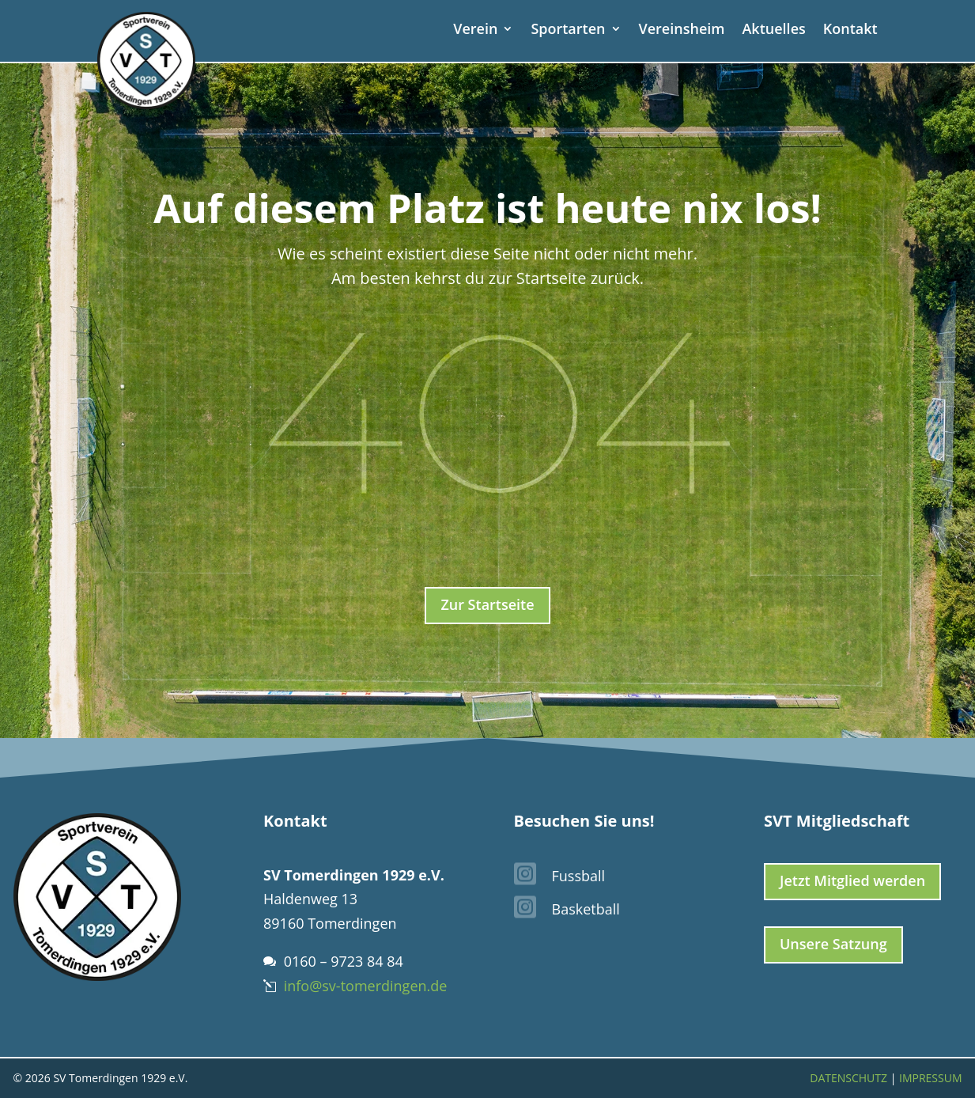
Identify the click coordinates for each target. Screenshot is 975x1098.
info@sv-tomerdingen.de (366, 985)
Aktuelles (773, 30)
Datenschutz (848, 1077)
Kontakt (850, 30)
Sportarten (568, 30)
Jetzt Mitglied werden (852, 880)
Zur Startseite (487, 604)
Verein (475, 30)
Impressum (930, 1077)
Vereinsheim (682, 30)
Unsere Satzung (833, 943)
